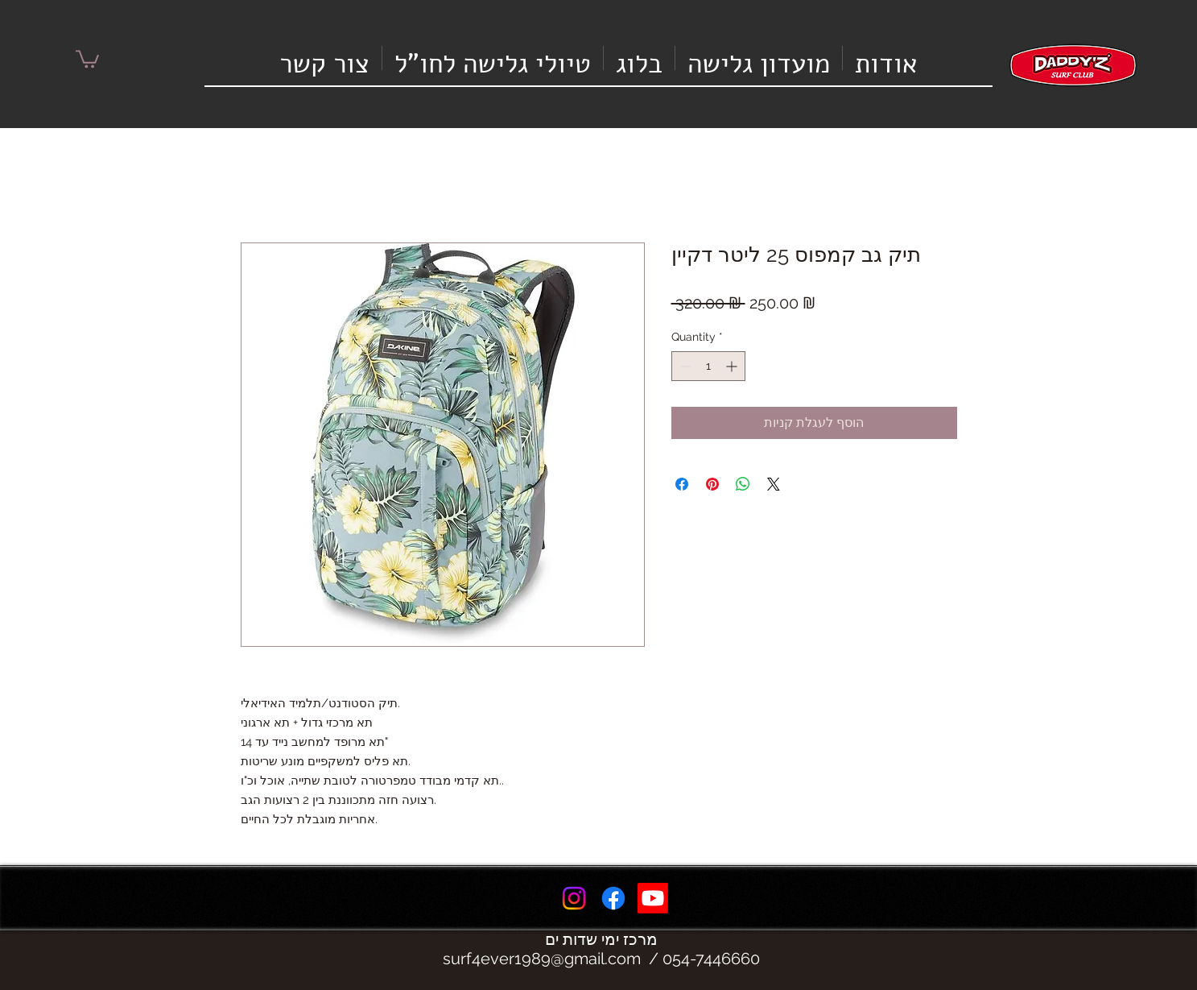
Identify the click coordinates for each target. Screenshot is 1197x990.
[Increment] (733, 366)
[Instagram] (574, 898)
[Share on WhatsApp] (743, 484)
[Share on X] (773, 484)
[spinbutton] (708, 366)
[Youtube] (653, 898)
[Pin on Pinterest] (712, 484)
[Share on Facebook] (681, 484)
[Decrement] (684, 366)
